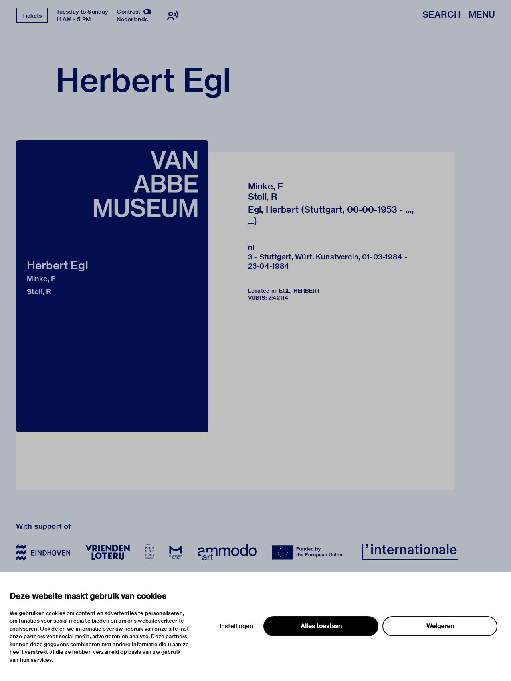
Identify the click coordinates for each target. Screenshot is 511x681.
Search (441, 15)
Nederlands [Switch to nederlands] (132, 19)
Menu (482, 15)
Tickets (32, 15)
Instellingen (236, 626)
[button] (112, 286)
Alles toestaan (321, 626)
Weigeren (440, 626)
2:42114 (278, 297)
